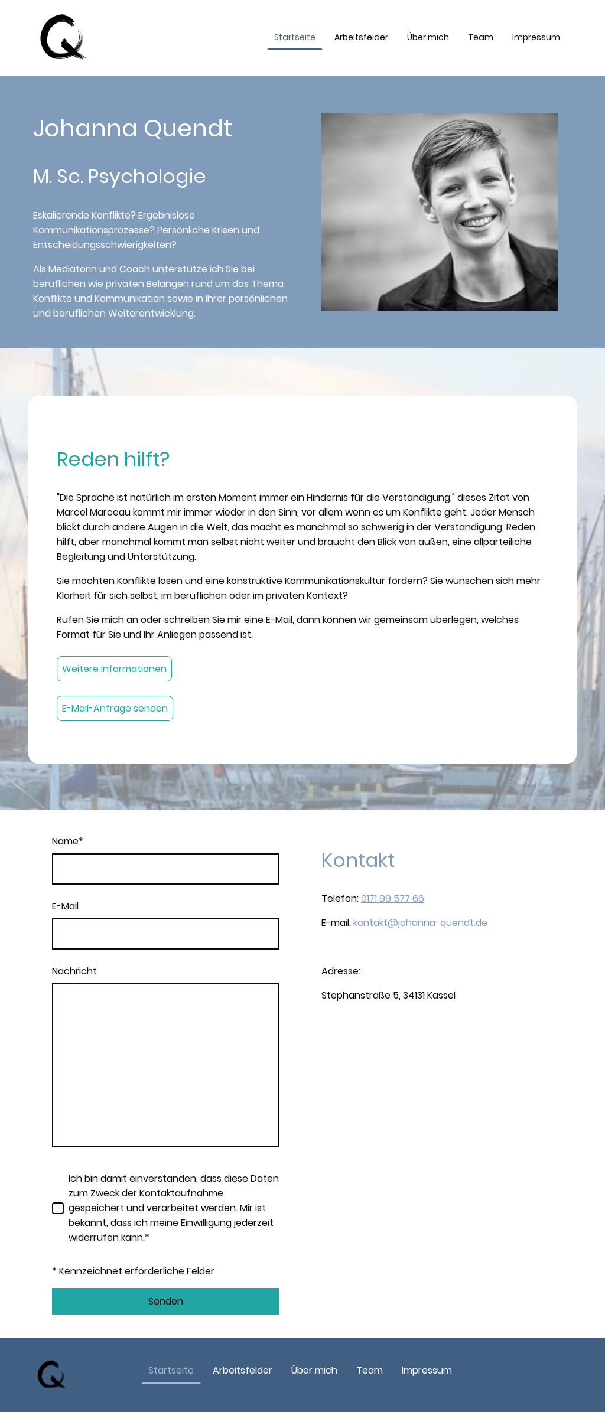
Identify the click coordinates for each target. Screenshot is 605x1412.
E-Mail (65, 906)
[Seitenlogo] (64, 38)
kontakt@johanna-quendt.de (420, 923)
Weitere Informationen (114, 669)
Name (67, 841)
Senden (165, 1301)
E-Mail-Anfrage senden (115, 708)
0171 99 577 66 (392, 898)
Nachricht (74, 971)
